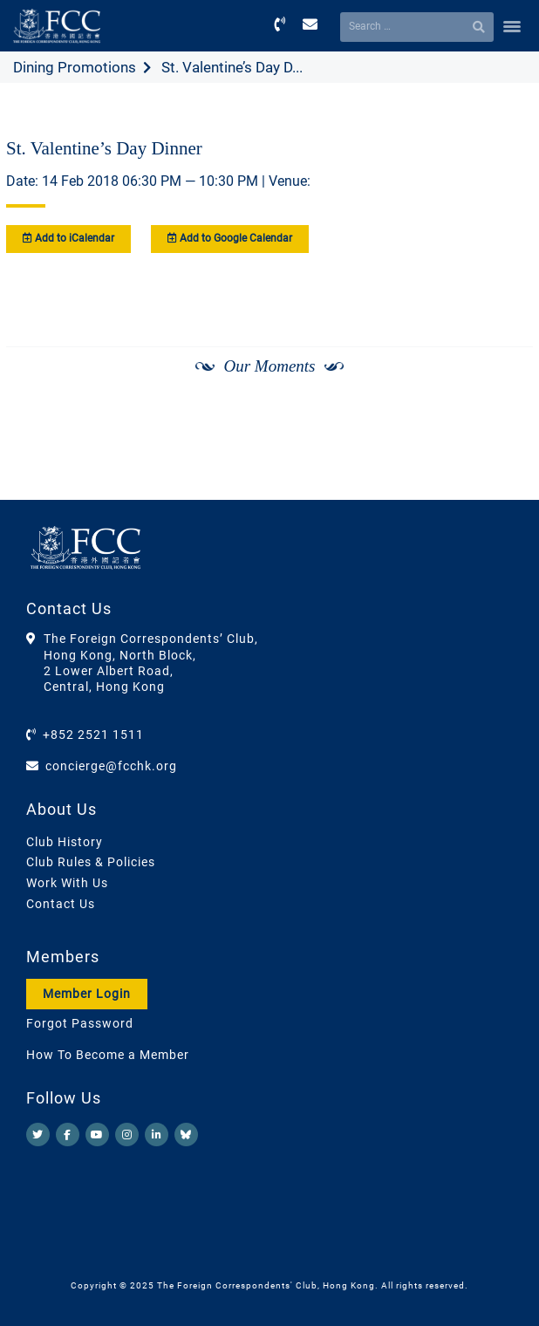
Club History (64, 842)
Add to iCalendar (68, 238)
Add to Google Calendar (229, 238)
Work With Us (67, 883)
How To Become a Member (107, 1055)
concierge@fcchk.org (111, 766)
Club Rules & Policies (90, 862)
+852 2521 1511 (93, 735)
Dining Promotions (74, 67)
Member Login (87, 994)
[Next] (500, 412)
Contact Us (60, 904)
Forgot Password (79, 1023)
